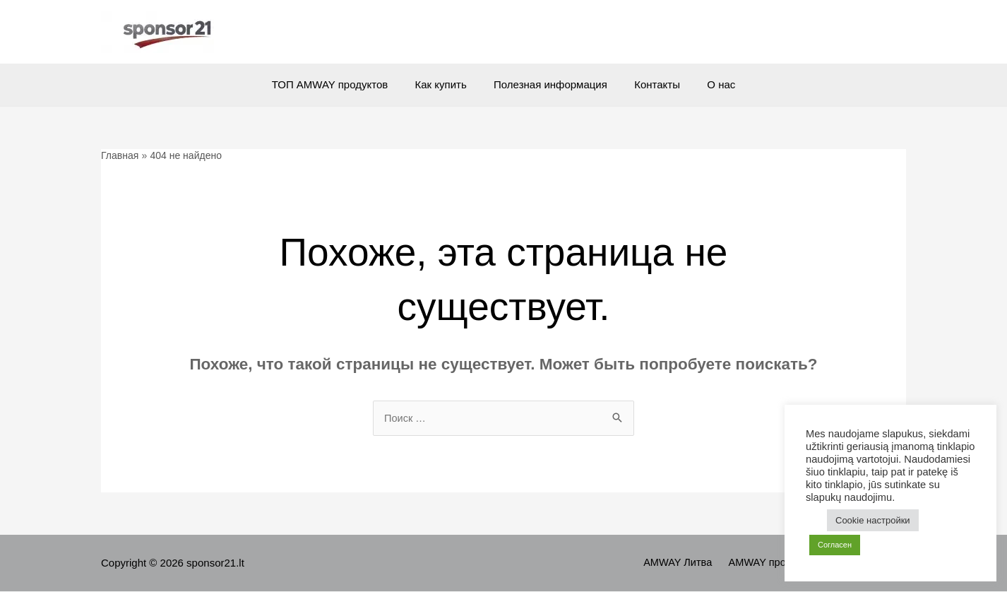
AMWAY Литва (688, 563)
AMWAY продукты (778, 563)
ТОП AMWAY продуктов (341, 84)
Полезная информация (550, 84)
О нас (710, 84)
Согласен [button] (835, 544)
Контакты (651, 84)
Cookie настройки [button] (872, 520)
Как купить (446, 84)
